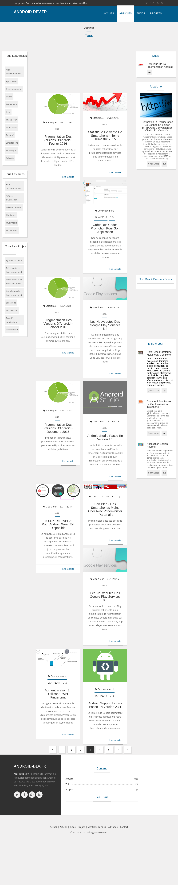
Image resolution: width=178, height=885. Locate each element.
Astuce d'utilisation (11, 197)
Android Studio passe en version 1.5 (105, 437)
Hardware (11, 215)
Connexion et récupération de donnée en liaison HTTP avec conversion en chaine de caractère (157, 126)
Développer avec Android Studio (14, 281)
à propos (113, 826)
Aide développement (13, 71)
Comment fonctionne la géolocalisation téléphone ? (159, 404)
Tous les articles (16, 55)
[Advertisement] (79, 69)
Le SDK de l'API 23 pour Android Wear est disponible (58, 524)
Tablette (10, 158)
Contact (124, 826)
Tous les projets (16, 246)
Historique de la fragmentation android (160, 65)
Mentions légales (97, 826)
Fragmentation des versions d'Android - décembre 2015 (58, 428)
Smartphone (12, 142)
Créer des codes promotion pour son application (105, 228)
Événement (11, 104)
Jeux (8, 112)
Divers (9, 96)
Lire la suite (68, 176)
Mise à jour (11, 119)
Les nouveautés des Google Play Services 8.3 (105, 596)
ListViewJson (12, 310)
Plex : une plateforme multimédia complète (159, 353)
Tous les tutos (14, 174)
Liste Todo (11, 302)
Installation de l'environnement (14, 293)
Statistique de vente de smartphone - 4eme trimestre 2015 (105, 135)
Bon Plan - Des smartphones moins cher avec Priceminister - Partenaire (105, 509)
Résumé (10, 135)
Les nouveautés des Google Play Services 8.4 (105, 325)
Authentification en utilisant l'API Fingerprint (58, 694)
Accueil (108, 13)
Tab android (12, 329)
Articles (125, 13)
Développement (14, 88)
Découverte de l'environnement (14, 270)
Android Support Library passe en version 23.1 (105, 705)
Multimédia (11, 127)
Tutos (141, 13)
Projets (156, 13)
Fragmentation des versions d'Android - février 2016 (58, 140)
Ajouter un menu (14, 260)
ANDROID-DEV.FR (23, 773)
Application (11, 81)
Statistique (11, 150)
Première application (11, 320)
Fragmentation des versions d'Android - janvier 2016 (58, 323)
